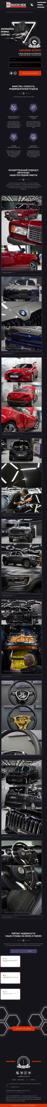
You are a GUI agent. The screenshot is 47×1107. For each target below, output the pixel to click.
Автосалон (18, 12)
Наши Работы (20, 1079)
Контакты (32, 1079)
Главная (8, 12)
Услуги (12, 12)
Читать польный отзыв (13, 964)
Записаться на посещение (30, 73)
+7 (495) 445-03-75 (15, 1087)
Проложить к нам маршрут (23, 1028)
